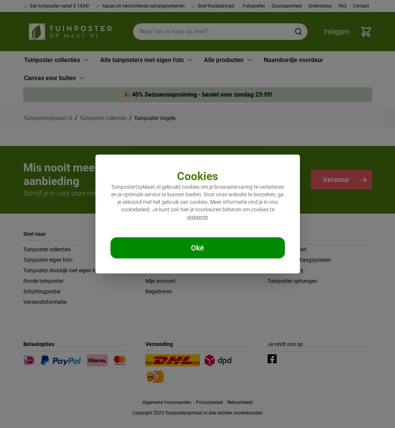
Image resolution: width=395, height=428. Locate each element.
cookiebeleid (135, 209)
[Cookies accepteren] (197, 247)
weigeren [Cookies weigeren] (197, 217)
